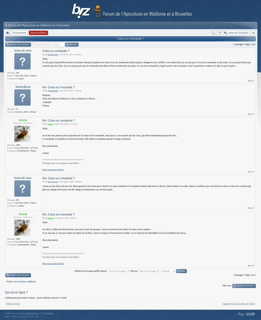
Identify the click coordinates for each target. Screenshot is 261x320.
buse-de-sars (22, 50)
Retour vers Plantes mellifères (21, 282)
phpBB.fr (49, 313)
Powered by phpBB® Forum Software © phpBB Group (250, 314)
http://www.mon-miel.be (53, 169)
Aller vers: (226, 285)
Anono (23, 120)
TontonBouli (22, 86)
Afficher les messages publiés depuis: (101, 271)
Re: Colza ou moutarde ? (58, 87)
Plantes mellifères (245, 285)
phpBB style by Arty (239, 314)
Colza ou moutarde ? (130, 38)
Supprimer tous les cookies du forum (239, 304)
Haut (250, 81)
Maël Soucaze (32, 313)
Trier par (144, 271)
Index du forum (13, 304)
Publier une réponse (19, 44)
